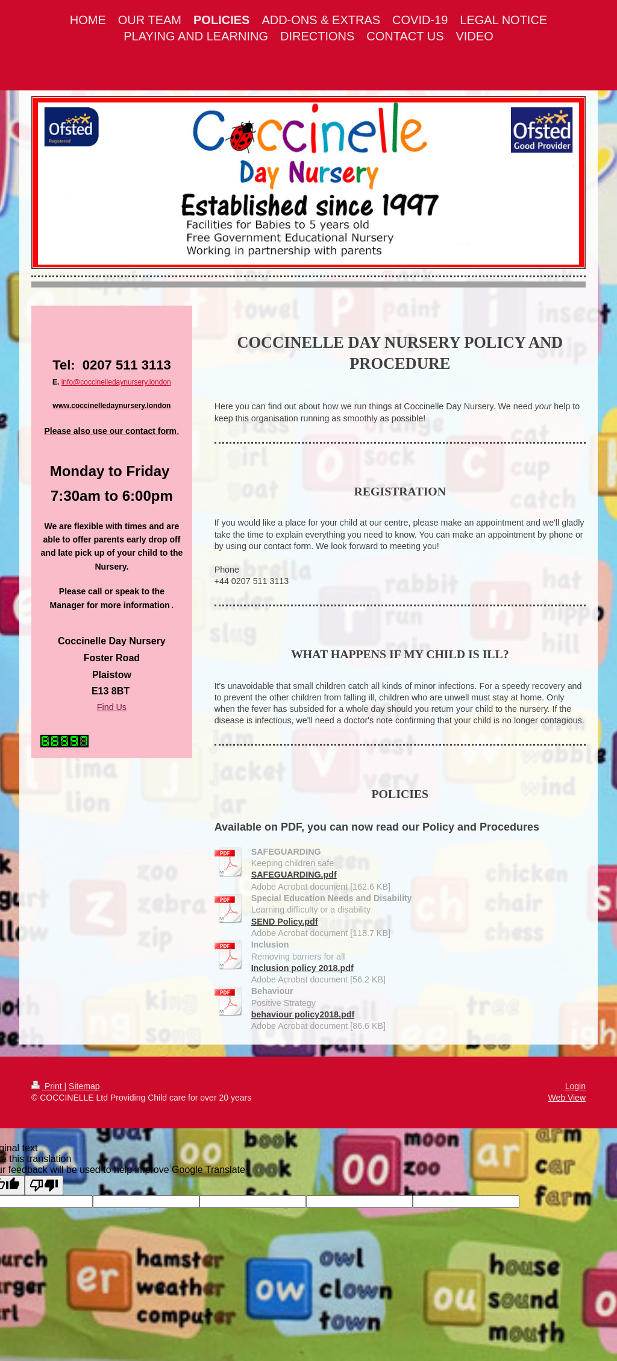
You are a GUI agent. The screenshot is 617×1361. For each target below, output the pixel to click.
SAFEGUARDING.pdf (294, 874)
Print (47, 1086)
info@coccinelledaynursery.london (116, 382)
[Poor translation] (44, 1185)
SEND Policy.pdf (284, 921)
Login (575, 1086)
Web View (567, 1097)
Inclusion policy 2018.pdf (302, 968)
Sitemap (84, 1086)
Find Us (112, 707)
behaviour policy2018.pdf (303, 1014)
